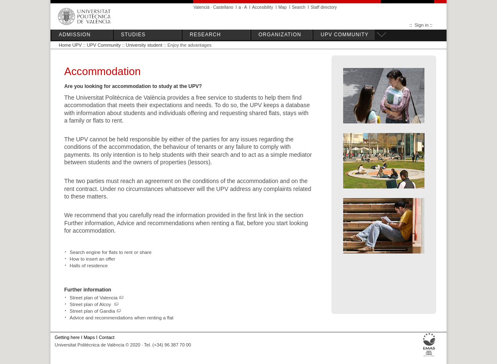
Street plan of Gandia (95, 311)
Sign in (421, 25)
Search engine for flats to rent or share (111, 252)
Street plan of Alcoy (94, 304)
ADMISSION (74, 35)
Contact (107, 337)
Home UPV (70, 45)
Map (283, 7)
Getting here (67, 337)
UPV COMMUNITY (345, 35)
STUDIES (133, 35)
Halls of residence (89, 265)
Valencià (201, 7)
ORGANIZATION (280, 35)
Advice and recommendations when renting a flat (121, 317)
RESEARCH (205, 35)
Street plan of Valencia (97, 297)
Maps (89, 337)
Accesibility (262, 7)
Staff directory (324, 7)
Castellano (223, 7)
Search (298, 7)
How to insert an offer (92, 258)
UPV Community (103, 45)
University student (144, 45)
